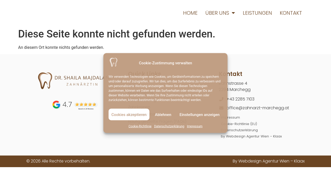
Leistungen (257, 13)
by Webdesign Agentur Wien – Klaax (248, 135)
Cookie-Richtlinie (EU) (237, 123)
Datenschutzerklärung (169, 126)
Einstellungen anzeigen (199, 114)
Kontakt (291, 13)
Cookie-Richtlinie (140, 126)
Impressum (194, 126)
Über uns (220, 13)
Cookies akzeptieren (129, 114)
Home (190, 13)
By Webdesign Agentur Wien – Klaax (269, 160)
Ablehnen (163, 114)
